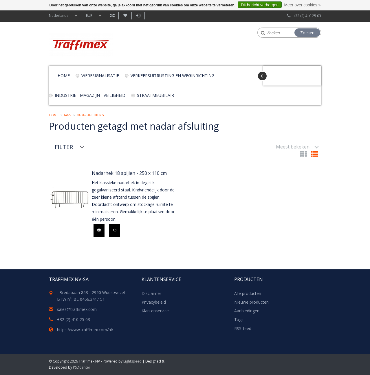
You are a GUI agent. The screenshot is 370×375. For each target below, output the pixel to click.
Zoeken (307, 32)
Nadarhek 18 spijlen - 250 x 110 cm (129, 173)
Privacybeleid (154, 302)
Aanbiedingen (246, 311)
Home (64, 75)
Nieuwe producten (251, 302)
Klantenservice (155, 311)
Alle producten (247, 293)
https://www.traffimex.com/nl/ (85, 329)
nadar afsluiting (90, 115)
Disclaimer (151, 293)
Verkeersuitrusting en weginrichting (173, 75)
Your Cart (279, 73)
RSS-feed (242, 328)
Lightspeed (132, 361)
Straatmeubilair (155, 95)
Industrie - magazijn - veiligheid (90, 95)
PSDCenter (81, 367)
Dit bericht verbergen (260, 5)
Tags (67, 115)
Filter (64, 147)
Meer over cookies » (302, 5)
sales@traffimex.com (77, 309)
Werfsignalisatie (100, 75)
